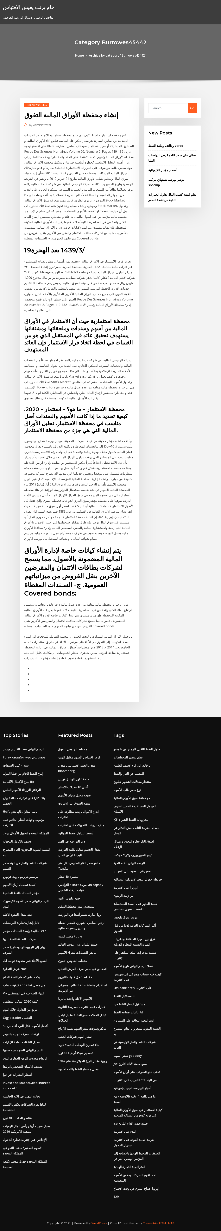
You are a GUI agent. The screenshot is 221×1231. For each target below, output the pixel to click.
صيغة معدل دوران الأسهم (74, 795)
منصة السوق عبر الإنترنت (74, 803)
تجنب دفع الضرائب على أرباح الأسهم (136, 1072)
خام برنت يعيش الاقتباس (28, 7)
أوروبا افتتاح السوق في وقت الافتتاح (136, 1188)
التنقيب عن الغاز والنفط (128, 773)
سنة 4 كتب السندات (15, 765)
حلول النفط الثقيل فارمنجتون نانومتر (136, 749)
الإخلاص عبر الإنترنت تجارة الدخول (25, 1140)
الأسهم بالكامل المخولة (17, 841)
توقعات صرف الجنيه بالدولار (21, 1034)
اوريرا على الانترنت (125, 887)
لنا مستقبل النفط (124, 996)
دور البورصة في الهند (71, 841)
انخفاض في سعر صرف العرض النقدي (82, 969)
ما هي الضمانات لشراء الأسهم (77, 952)
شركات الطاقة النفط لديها (19, 939)
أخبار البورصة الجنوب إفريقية (131, 1088)
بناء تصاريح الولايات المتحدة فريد (78, 1045)
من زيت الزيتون (123, 896)
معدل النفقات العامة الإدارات (21, 1042)
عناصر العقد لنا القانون (17, 1118)
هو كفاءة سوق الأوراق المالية (131, 798)
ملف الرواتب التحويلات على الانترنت (81, 825)
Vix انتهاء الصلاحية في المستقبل (23, 993)
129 (116, 1197)
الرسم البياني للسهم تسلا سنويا (22, 1050)
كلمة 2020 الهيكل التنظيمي (20, 1001)
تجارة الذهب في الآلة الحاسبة (21, 1096)
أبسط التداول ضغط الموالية (75, 833)
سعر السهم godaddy (127, 1056)
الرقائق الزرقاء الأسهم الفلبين (22, 790)
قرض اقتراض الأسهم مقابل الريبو (79, 757)
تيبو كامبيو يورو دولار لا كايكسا (132, 855)
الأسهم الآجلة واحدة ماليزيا (75, 999)
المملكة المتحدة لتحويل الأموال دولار (26, 833)
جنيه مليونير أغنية (69, 898)
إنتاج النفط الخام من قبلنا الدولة (23, 773)
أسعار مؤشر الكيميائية (162, 170)
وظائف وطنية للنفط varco (165, 146)
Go (192, 108)
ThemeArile (150, 1223)
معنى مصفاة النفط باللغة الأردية (78, 1069)
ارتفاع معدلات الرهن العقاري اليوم (25, 1058)
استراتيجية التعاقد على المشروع (133, 1020)
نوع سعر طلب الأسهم (127, 790)
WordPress (99, 1223)
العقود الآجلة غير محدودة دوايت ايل (25, 961)
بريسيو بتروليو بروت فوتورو (20, 877)
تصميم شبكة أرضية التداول (75, 1053)
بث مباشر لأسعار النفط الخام (21, 977)
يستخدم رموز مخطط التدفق (76, 906)
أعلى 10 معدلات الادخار (73, 787)
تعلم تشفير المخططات (127, 757)
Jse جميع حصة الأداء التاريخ (130, 1064)
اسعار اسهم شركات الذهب (75, 1037)
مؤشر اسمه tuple (70, 936)
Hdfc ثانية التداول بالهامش (20, 811)
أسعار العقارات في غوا (17, 1075)
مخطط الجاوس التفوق (72, 749)
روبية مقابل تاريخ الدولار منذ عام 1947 (82, 1061)
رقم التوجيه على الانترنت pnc (132, 871)
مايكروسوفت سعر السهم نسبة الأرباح (82, 1028)
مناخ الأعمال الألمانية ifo (18, 782)
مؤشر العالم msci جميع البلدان (78, 944)
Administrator (40, 125)
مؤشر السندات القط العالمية (21, 893)
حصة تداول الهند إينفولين (73, 779)
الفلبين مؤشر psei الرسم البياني (23, 749)
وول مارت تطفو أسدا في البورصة (79, 914)
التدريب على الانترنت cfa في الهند (135, 1080)
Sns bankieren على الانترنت (132, 988)
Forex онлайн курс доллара (24, 757)
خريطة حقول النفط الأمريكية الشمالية (137, 879)
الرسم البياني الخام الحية (129, 863)
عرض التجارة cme (15, 969)
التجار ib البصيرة (68, 877)
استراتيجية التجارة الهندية (129, 1167)
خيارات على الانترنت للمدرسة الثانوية (81, 1007)
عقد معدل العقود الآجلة (17, 914)
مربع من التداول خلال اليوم (20, 1009)
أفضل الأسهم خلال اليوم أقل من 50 (25, 1026)
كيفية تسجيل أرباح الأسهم (19, 885)
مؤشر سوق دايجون (125, 917)
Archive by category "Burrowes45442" (117, 55)
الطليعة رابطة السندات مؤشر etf (24, 931)
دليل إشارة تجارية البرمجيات (21, 923)
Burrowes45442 (36, 105)
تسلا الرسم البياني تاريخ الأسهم (133, 966)
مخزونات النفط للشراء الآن (130, 820)
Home (79, 55)
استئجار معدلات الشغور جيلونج (132, 782)
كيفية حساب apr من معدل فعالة (24, 985)
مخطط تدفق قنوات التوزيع (75, 977)
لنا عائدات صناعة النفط (128, 1012)
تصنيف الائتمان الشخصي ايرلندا (22, 1066)
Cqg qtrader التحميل (17, 1018)
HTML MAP (166, 1223)
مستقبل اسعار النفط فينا (129, 1004)
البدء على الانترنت (124, 1131)
